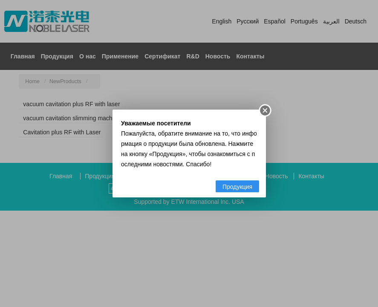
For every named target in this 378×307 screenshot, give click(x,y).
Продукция (237, 186)
